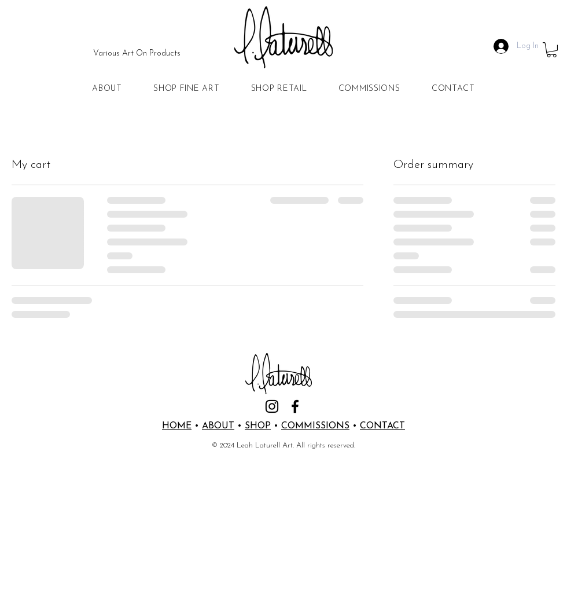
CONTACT (382, 426)
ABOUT (218, 426)
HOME (177, 426)
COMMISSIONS (315, 426)
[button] (552, 49)
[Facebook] (295, 406)
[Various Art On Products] (137, 53)
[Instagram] (272, 406)
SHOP (258, 426)
